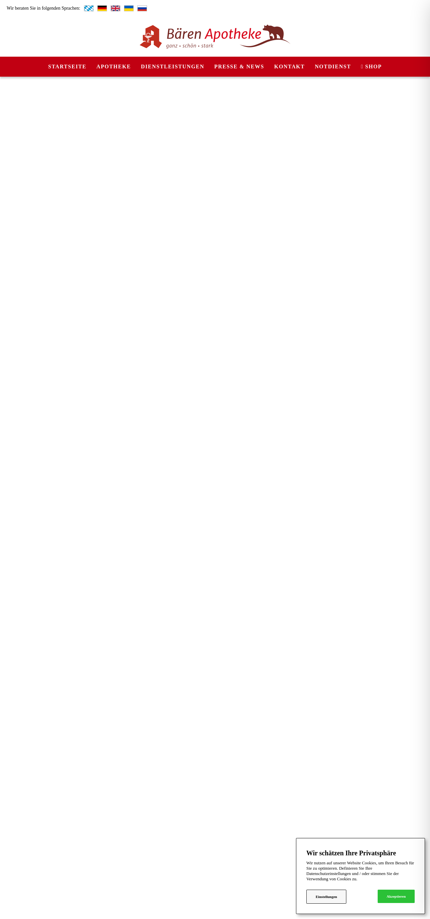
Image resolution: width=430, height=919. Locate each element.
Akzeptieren (396, 896)
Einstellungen (326, 897)
